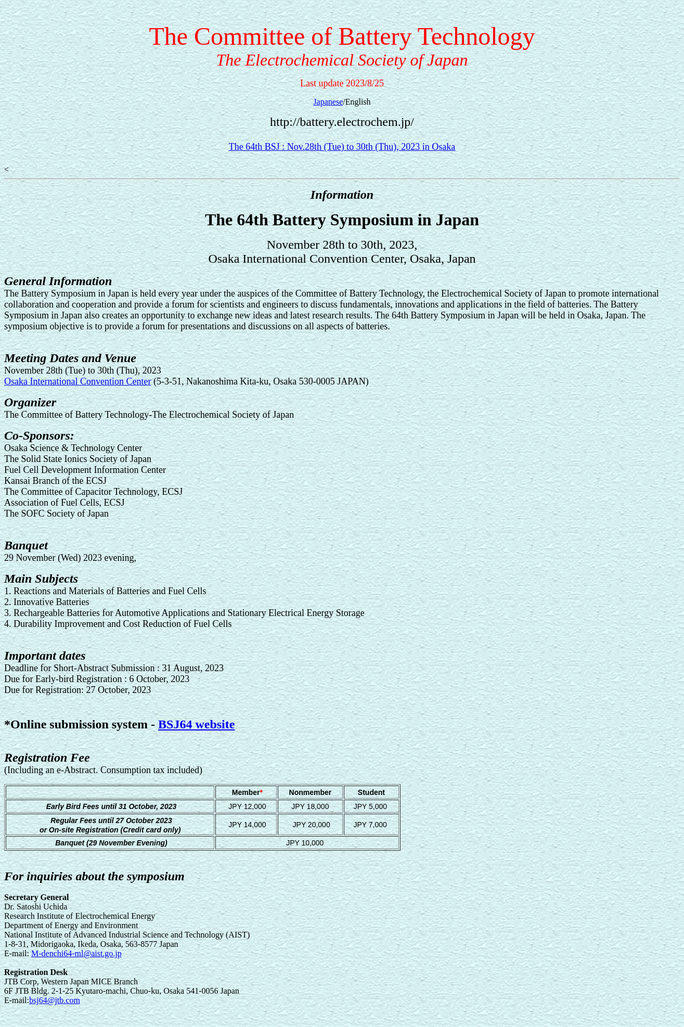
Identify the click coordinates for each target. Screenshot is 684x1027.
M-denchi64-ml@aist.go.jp (76, 953)
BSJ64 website (196, 724)
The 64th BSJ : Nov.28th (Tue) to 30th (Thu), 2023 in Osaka (342, 147)
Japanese (328, 101)
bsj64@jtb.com (54, 1000)
